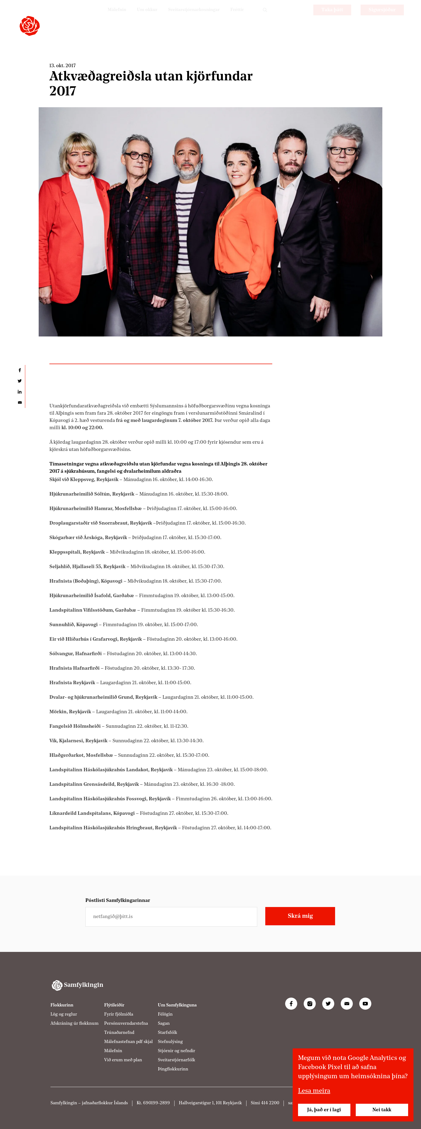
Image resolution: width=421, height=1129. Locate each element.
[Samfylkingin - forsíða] (29, 25)
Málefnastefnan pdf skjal (128, 1042)
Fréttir (236, 17)
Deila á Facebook (19, 370)
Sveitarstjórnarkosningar (188, 17)
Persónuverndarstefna (126, 1024)
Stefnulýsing (170, 1042)
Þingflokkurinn (173, 1069)
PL (285, 17)
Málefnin (104, 17)
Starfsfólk (167, 1033)
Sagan (164, 1024)
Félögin (165, 1014)
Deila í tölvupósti (19, 402)
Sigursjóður (382, 17)
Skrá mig (300, 916)
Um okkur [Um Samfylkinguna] (137, 17)
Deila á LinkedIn (19, 391)
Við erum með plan (123, 1060)
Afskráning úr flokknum (74, 1024)
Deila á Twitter (19, 381)
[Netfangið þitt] (171, 917)
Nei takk (381, 1110)
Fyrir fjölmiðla (118, 1014)
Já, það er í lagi (324, 1110)
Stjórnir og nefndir (176, 1051)
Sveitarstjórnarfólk (176, 1060)
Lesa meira (314, 1091)
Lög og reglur (63, 1014)
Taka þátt (332, 17)
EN (299, 17)
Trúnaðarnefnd (119, 1033)
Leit (265, 17)
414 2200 (270, 1103)
